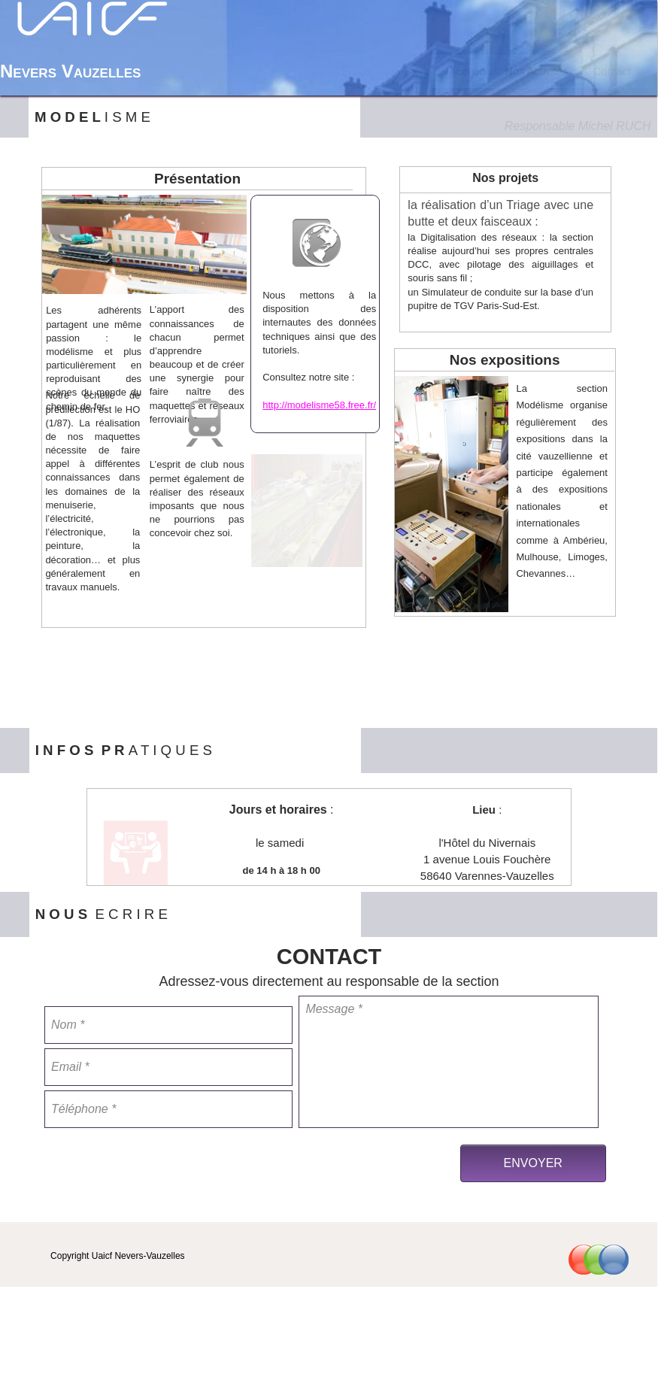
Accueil (466, 71)
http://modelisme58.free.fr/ (319, 405)
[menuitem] (467, 71)
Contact (612, 71)
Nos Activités (536, 71)
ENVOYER (533, 1163)
